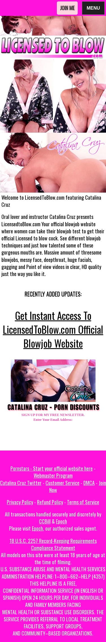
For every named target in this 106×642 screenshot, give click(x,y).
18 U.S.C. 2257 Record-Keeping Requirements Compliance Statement (53, 544)
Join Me (67, 8)
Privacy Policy (20, 502)
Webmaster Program (53, 475)
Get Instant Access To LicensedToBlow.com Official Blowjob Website (53, 329)
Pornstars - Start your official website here (51, 468)
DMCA (89, 482)
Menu (93, 8)
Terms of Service (83, 502)
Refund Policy (50, 502)
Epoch (61, 521)
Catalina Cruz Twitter (21, 482)
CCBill (45, 521)
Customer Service (62, 482)
